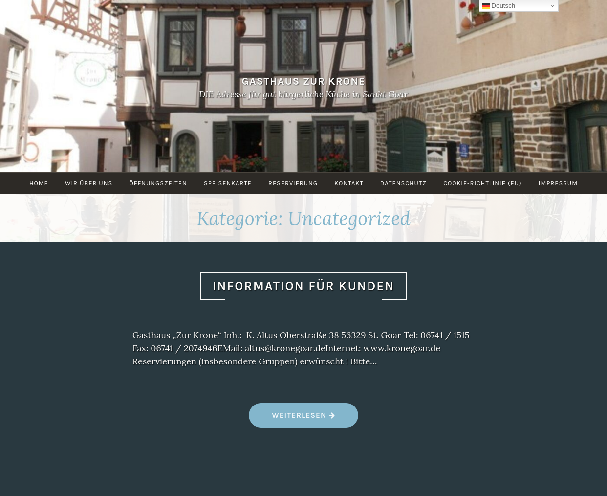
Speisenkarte (228, 183)
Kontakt (348, 183)
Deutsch (499, 6)
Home (38, 183)
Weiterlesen (303, 419)
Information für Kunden (304, 286)
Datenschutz (403, 183)
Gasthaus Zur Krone (304, 80)
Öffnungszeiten (158, 183)
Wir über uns (88, 183)
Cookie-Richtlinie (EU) (482, 183)
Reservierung (293, 183)
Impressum (558, 183)
